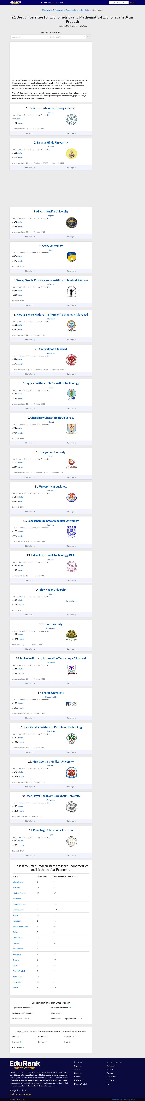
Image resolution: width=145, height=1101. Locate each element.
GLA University (50, 624)
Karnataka (17, 982)
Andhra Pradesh (19, 971)
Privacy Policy (129, 1100)
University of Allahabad (51, 349)
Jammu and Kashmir (20, 926)
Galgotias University (51, 452)
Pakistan (109, 1069)
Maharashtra (18, 949)
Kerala (15, 988)
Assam (15, 965)
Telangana (17, 954)
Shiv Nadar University (50, 589)
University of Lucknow (51, 486)
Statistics (30, 133)
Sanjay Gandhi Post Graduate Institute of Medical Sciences (51, 280)
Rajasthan (17, 921)
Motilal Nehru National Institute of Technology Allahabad (51, 314)
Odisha (15, 932)
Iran (108, 1084)
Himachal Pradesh (20, 904)
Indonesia (110, 1080)
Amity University (51, 245)
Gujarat (16, 943)
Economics (58, 10)
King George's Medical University (51, 761)
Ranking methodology (20, 1094)
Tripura (16, 960)
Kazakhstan (111, 1077)
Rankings (71, 133)
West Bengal (18, 937)
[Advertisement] (29, 61)
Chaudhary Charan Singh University (51, 417)
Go (88, 37)
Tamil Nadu (17, 976)
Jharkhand (17, 898)
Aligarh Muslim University (50, 211)
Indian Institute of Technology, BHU (51, 555)
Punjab (15, 915)
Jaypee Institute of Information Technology (51, 383)
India (87, 10)
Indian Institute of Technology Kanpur (51, 108)
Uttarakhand (18, 882)
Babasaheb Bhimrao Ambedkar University (51, 520)
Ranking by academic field (51, 32)
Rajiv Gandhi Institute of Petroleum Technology (50, 727)
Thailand (109, 1073)
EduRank (83, 26)
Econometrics (71, 10)
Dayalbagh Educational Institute (51, 830)
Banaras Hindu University (51, 142)
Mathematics (47, 10)
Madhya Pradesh (19, 893)
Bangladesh (111, 1066)
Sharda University (51, 692)
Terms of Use (117, 1100)
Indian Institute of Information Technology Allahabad (51, 658)
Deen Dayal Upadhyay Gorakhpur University (50, 795)
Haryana (16, 887)
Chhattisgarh (18, 910)
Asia (81, 10)
